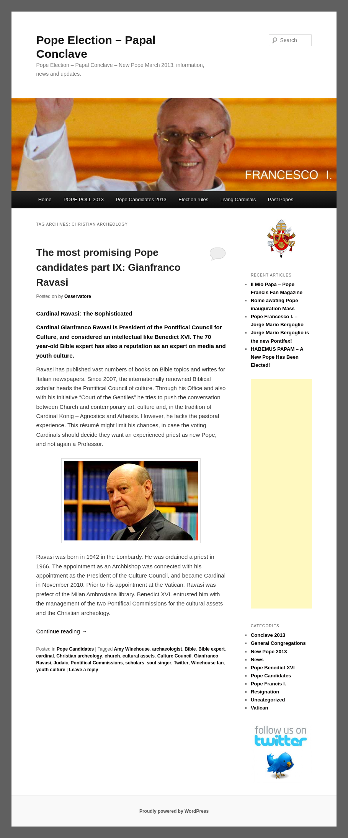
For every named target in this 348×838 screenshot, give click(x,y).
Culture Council (174, 656)
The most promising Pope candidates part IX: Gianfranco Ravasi (108, 267)
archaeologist (167, 649)
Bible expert (211, 649)
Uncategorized (268, 700)
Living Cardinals (238, 199)
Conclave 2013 (268, 635)
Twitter (181, 663)
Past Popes (281, 199)
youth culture (50, 669)
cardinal (45, 656)
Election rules (193, 199)
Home (45, 199)
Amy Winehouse (132, 649)
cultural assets (139, 656)
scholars (134, 663)
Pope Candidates (75, 649)
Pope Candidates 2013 (141, 199)
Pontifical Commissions (97, 663)
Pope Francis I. (268, 684)
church (112, 656)
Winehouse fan (207, 663)
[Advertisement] (281, 494)
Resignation (265, 692)
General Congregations (278, 643)
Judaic (61, 663)
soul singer (159, 663)
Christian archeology (79, 656)
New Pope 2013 (269, 651)
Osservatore (77, 296)
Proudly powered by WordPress (174, 811)
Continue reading (61, 631)
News (257, 659)
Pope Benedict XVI (273, 667)
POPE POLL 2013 (84, 199)
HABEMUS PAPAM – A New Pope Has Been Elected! (277, 357)
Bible (190, 649)
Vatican (259, 708)
